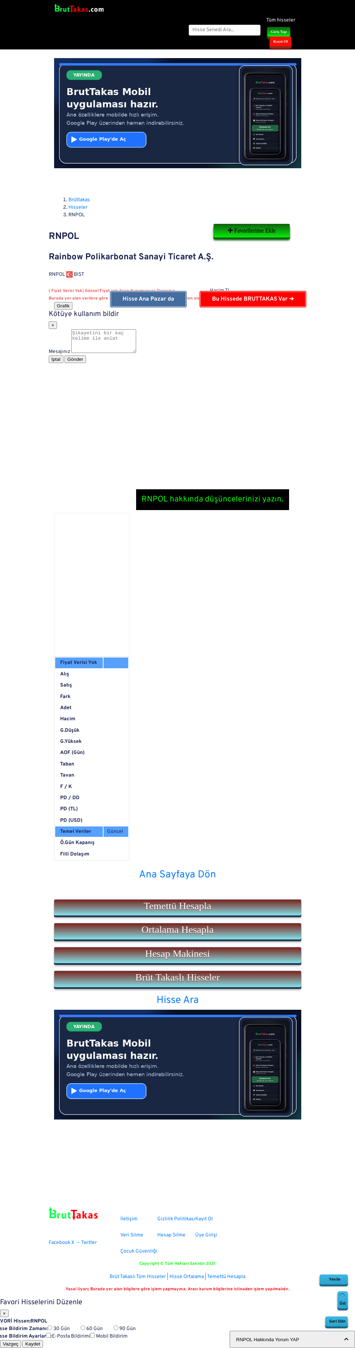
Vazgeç (10, 1344)
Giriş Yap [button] (279, 31)
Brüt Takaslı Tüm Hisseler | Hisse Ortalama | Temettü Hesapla (177, 1277)
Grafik (63, 305)
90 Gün (125, 1329)
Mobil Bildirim (109, 1336)
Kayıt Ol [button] (280, 41)
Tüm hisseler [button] (280, 20)
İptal (56, 363)
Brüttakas (79, 200)
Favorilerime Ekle (252, 230)
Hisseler (77, 207)
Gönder (75, 363)
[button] (177, 907)
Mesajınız (59, 356)
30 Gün (59, 1329)
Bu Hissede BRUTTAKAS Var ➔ (253, 299)
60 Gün (92, 1329)
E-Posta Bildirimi (68, 1336)
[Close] (53, 325)
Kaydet (32, 1344)
